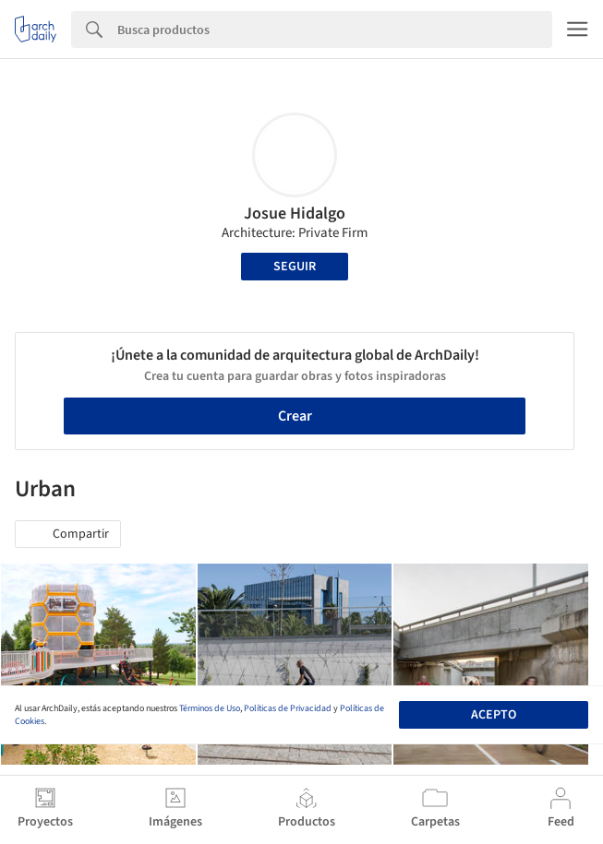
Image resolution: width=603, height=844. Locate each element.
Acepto (493, 715)
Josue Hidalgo (294, 213)
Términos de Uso (209, 708)
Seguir (294, 266)
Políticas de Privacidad (288, 708)
